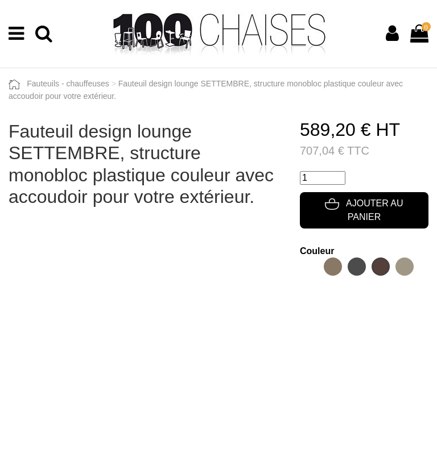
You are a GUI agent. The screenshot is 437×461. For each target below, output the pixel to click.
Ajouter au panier (364, 210)
